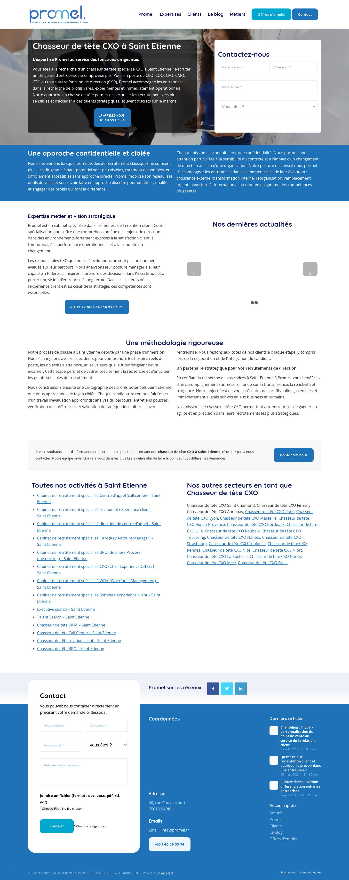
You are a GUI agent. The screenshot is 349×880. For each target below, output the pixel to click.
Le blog (276, 832)
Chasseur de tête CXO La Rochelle (217, 556)
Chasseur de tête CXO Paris (269, 511)
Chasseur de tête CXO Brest (263, 562)
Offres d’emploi (283, 838)
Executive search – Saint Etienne (66, 609)
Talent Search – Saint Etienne (63, 617)
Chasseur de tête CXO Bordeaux (256, 524)
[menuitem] (146, 14)
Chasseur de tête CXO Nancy (275, 556)
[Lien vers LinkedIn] (241, 688)
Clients (276, 825)
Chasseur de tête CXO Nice (226, 550)
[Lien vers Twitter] (227, 688)
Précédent (194, 269)
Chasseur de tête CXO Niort (277, 550)
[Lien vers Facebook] (213, 688)
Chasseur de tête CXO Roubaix (232, 531)
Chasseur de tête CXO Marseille (248, 518)
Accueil (276, 813)
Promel (276, 819)
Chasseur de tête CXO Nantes (233, 537)
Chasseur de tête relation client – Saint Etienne (79, 640)
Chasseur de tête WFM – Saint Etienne (71, 625)
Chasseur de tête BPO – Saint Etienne (70, 648)
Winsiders (167, 873)
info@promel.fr (175, 830)
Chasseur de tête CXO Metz (211, 562)
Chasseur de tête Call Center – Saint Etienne (76, 632)
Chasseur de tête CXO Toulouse (237, 543)
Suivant (310, 269)
